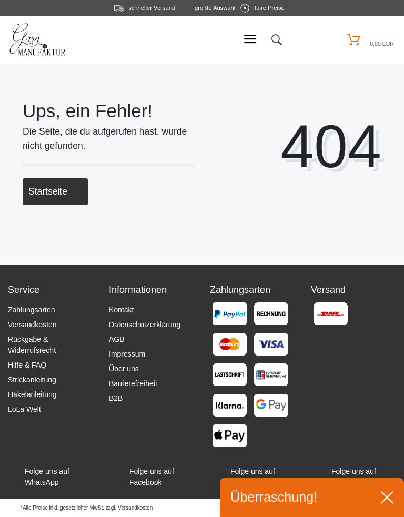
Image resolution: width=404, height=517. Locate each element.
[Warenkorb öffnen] (369, 39)
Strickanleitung (32, 380)
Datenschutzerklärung (144, 324)
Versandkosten (32, 324)
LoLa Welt (24, 409)
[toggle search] (276, 40)
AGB (117, 339)
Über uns (124, 368)
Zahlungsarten (31, 310)
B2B (116, 398)
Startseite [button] (55, 191)
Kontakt (121, 310)
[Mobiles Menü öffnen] (250, 39)
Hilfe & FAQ (27, 365)
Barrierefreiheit (133, 383)
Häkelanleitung (32, 394)
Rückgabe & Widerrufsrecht (32, 344)
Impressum (127, 354)
